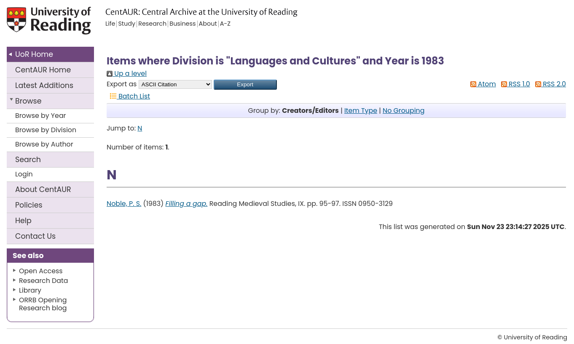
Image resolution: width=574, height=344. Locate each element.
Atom (481, 84)
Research (152, 24)
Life (110, 24)
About (43, 189)
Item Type (360, 110)
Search (28, 160)
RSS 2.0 (549, 84)
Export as (122, 84)
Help (23, 221)
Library (30, 290)
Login (24, 174)
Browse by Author (44, 144)
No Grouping (403, 110)
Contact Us (35, 236)
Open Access (41, 271)
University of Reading (64, 24)
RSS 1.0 (514, 84)
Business (182, 24)
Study (126, 24)
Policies (29, 205)
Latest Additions (44, 85)
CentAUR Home (43, 70)
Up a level (127, 73)
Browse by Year (40, 115)
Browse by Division (45, 130)
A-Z (225, 24)
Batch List (128, 96)
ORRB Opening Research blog (43, 304)
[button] (245, 85)
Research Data (43, 280)
